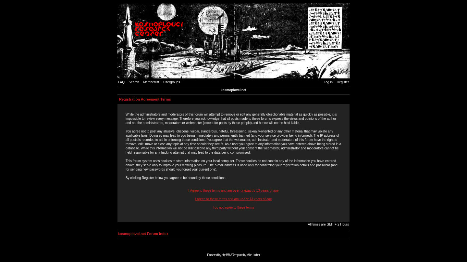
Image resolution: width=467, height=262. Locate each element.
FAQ (121, 82)
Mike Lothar (253, 255)
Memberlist (151, 82)
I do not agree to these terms (233, 207)
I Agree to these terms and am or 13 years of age (234, 190)
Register (343, 82)
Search (134, 82)
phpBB (226, 255)
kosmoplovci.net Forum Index (143, 234)
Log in (328, 82)
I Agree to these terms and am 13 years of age (233, 199)
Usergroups (171, 82)
